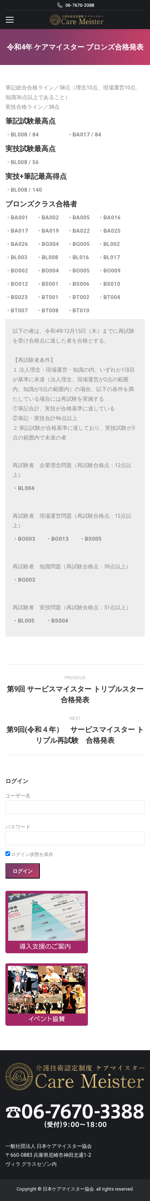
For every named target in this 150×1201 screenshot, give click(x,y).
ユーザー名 (18, 796)
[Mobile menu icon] (9, 19)
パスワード (18, 827)
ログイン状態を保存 (29, 854)
